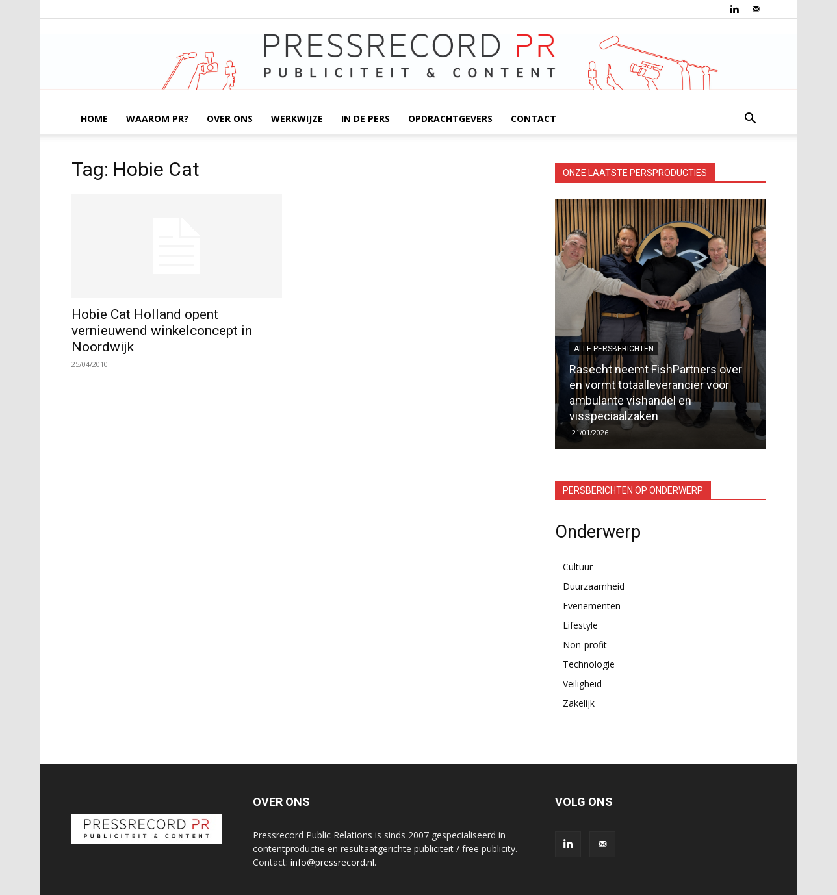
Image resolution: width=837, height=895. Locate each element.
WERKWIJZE (297, 118)
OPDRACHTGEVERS (450, 118)
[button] (750, 120)
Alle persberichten (614, 348)
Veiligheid (582, 683)
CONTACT (533, 118)
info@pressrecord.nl (332, 862)
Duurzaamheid (594, 586)
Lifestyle (580, 625)
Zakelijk (579, 703)
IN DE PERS (365, 118)
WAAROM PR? (157, 118)
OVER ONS (230, 118)
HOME (94, 118)
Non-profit (585, 644)
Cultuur (578, 567)
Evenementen (592, 605)
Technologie (589, 664)
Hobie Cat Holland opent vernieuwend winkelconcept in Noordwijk (161, 331)
